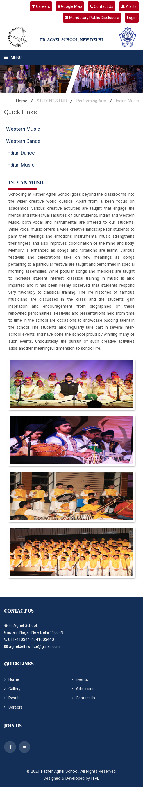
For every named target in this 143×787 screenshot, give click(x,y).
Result (12, 698)
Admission (83, 688)
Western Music (23, 129)
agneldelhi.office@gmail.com (34, 646)
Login (132, 17)
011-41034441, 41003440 (31, 639)
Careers (41, 6)
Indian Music (20, 165)
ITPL (95, 778)
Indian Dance (20, 153)
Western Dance (23, 141)
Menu (13, 57)
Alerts (129, 6)
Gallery (12, 688)
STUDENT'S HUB (52, 100)
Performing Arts (91, 100)
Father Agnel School (59, 771)
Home (21, 100)
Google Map (70, 6)
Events (80, 679)
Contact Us (101, 6)
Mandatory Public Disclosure (92, 17)
